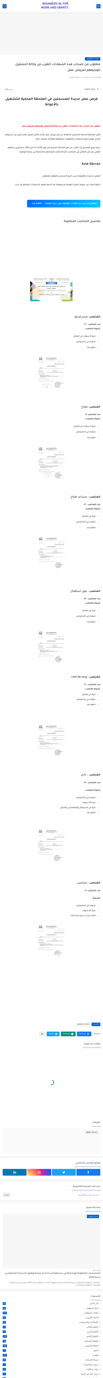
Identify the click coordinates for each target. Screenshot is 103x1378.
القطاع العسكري (50, 1341)
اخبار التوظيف (50, 1308)
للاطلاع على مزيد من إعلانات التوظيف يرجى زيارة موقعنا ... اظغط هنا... (63, 204)
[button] (84, 1034)
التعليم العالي (50, 1327)
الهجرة (50, 1355)
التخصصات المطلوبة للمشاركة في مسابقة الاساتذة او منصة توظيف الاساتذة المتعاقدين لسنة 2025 (52, 1275)
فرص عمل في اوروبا (50, 1374)
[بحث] (5, 6)
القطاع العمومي (50, 1345)
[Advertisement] (51, 34)
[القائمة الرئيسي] (98, 6)
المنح (50, 1350)
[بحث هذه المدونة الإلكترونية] (55, 1194)
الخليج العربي (50, 1331)
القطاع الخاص (50, 1336)
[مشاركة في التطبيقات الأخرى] (42, 1034)
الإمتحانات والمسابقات (50, 1322)
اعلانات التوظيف (93, 59)
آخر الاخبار (50, 1303)
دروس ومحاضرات (50, 1364)
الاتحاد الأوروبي (50, 1317)
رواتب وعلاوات (50, 1369)
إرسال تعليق (91, 1132)
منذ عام (95, 1270)
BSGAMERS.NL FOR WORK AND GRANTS (54, 6)
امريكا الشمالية (50, 1360)
